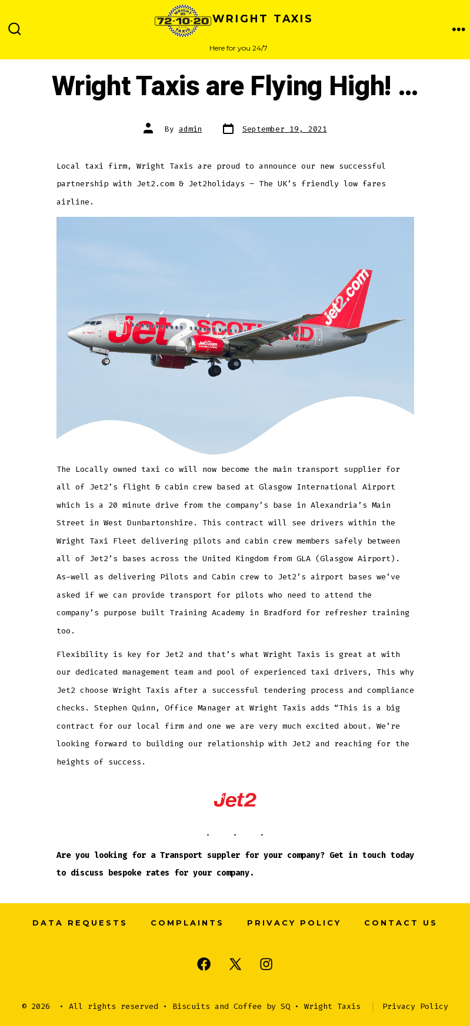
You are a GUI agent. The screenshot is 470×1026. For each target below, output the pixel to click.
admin (190, 129)
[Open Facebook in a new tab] (203, 964)
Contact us (401, 922)
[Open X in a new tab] (235, 964)
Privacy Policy (294, 922)
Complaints (187, 922)
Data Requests (80, 922)
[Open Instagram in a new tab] (266, 964)
